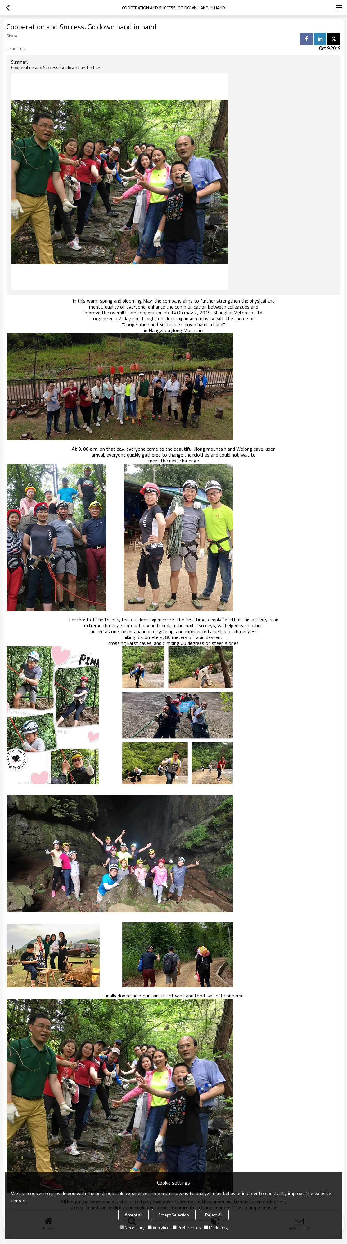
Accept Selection (173, 1214)
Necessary (132, 1227)
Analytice (158, 1227)
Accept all (133, 1214)
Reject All (213, 1214)
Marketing (216, 1227)
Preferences (187, 1227)
